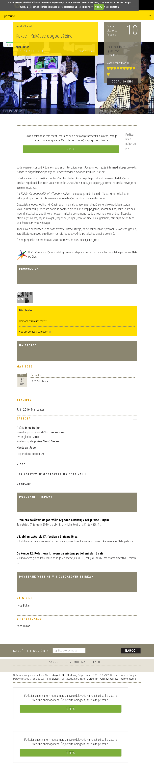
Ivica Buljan (23, 605)
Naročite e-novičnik (31, 650)
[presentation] (114, 650)
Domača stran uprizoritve (33, 321)
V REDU (98, 7)
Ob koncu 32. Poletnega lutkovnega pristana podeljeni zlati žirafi (60, 553)
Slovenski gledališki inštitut (58, 675)
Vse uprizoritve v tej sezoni (34, 331)
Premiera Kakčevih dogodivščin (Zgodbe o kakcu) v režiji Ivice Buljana (63, 520)
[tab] (77, 401)
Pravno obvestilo (128, 678)
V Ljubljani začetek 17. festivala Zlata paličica (47, 537)
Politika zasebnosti (108, 678)
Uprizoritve (77, 16)
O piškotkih (92, 678)
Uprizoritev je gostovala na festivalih (77, 475)
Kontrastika (79, 678)
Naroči (131, 650)
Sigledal (56, 678)
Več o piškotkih (111, 7)
